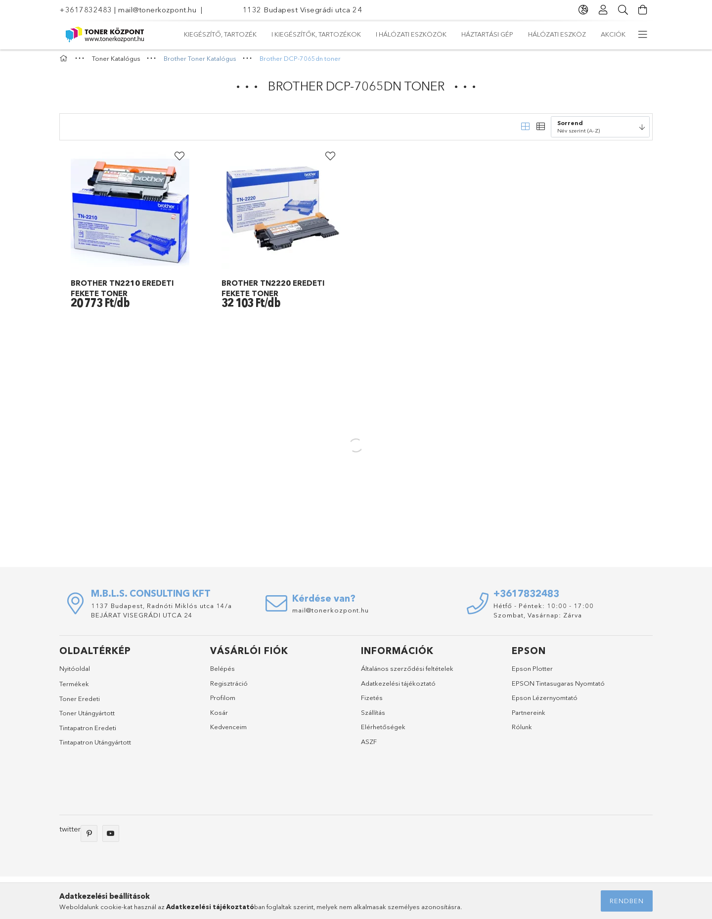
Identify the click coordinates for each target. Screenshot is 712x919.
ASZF (369, 746)
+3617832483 (85, 9)
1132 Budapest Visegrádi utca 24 (302, 9)
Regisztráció (229, 688)
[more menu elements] (643, 34)
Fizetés (372, 702)
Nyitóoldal (74, 673)
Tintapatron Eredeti (87, 732)
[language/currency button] (583, 10)
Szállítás (373, 717)
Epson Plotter (532, 673)
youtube (110, 838)
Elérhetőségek (383, 732)
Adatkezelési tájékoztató (398, 688)
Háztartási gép (322, 34)
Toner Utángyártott (87, 718)
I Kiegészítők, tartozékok (493, 34)
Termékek (74, 688)
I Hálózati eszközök (398, 34)
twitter (70, 833)
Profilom (222, 702)
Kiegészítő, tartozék (589, 34)
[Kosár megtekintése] (643, 10)
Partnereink (528, 717)
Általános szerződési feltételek (407, 673)
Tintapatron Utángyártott (95, 747)
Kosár (219, 717)
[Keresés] (623, 10)
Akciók (196, 34)
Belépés (222, 673)
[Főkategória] (64, 63)
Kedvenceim (228, 732)
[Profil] (603, 10)
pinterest (89, 838)
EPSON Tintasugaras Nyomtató (558, 688)
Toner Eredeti (79, 703)
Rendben (627, 901)
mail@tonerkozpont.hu (157, 9)
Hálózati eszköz (252, 34)
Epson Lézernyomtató (545, 702)
